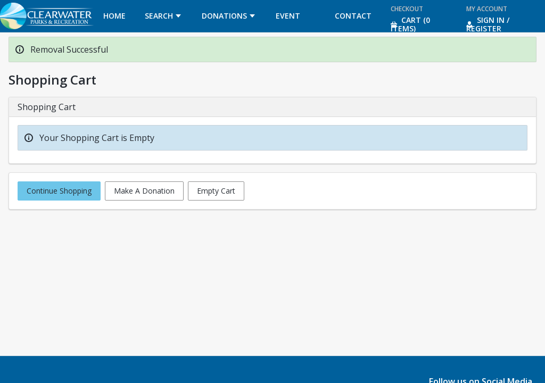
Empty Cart (216, 191)
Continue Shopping (59, 191)
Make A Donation (144, 191)
